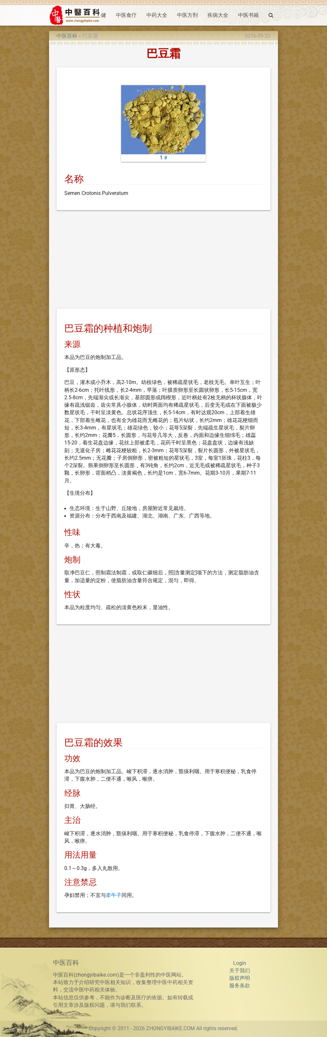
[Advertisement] (163, 260)
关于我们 (239, 971)
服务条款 (239, 986)
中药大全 (156, 15)
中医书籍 (248, 15)
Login (239, 963)
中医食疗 (126, 15)
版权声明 (239, 978)
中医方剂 (187, 15)
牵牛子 (113, 895)
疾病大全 (218, 15)
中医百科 (67, 36)
